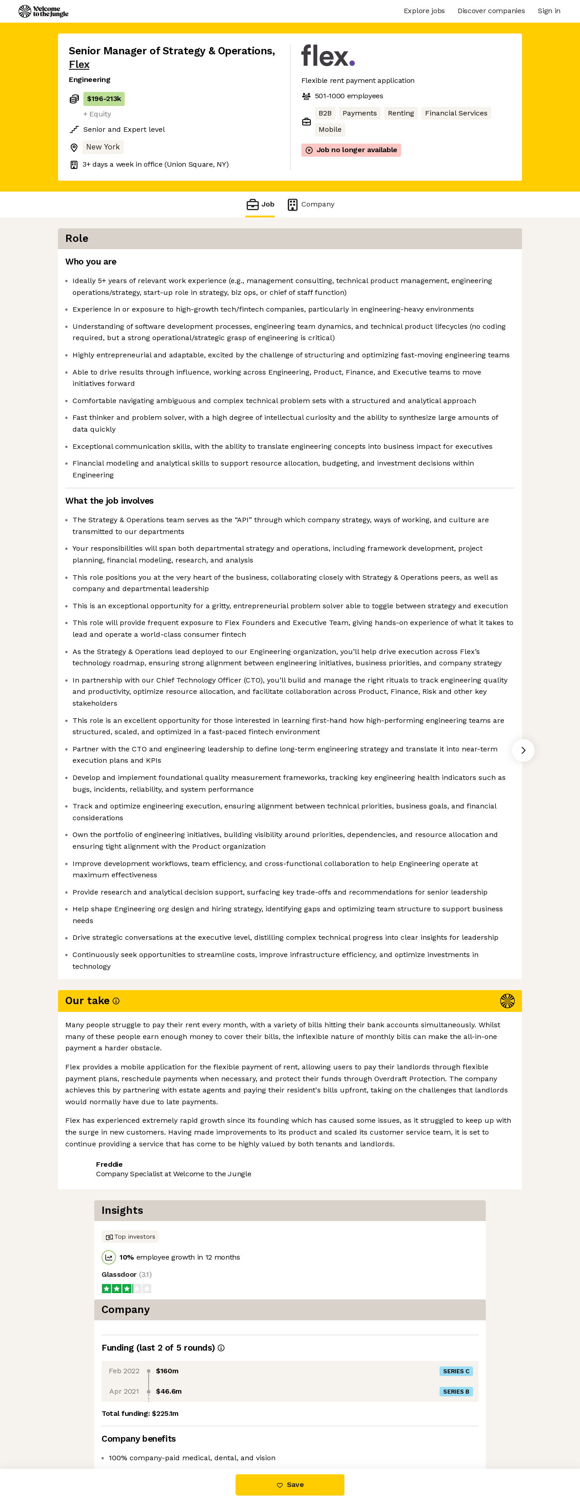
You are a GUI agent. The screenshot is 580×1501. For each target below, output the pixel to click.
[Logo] (43, 11)
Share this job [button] (93, 1430)
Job (260, 204)
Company (309, 204)
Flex (79, 64)
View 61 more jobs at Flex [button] (178, 1430)
